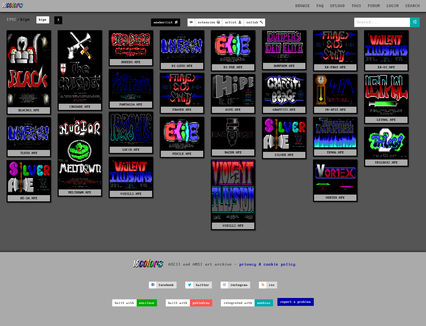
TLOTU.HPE (28, 153)
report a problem (295, 302)
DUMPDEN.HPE (284, 66)
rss (272, 285)
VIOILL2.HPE (233, 225)
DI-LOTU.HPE (182, 66)
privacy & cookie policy (267, 264)
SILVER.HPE (284, 155)
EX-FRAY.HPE (335, 67)
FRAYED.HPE (182, 110)
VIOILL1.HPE (131, 194)
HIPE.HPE (233, 110)
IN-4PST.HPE (335, 110)
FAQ (320, 6)
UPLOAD (337, 6)
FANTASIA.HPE (131, 104)
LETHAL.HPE (386, 120)
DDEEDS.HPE (130, 62)
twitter (202, 285)
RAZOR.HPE (233, 152)
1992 (11, 19)
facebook (166, 285)
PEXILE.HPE (182, 154)
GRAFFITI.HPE (284, 110)
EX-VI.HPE (386, 67)
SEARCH (412, 6)
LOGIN (393, 6)
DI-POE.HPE (233, 67)
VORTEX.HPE (335, 197)
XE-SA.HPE (28, 198)
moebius (264, 303)
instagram (239, 285)
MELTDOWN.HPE (79, 192)
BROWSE (302, 6)
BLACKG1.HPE (28, 110)
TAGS (356, 6)
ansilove (146, 303)
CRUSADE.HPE (80, 107)
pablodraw (201, 303)
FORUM (374, 6)
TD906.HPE (335, 152)
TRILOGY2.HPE (386, 162)
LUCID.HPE (131, 150)
